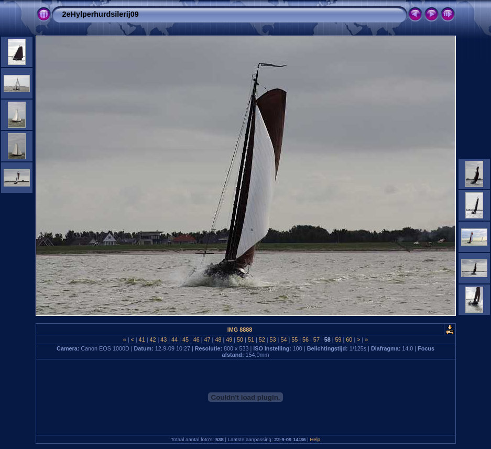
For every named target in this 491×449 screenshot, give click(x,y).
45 (185, 339)
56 (305, 339)
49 (229, 339)
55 (294, 339)
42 (152, 339)
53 (273, 339)
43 (163, 339)
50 (240, 339)
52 (262, 339)
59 (338, 339)
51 (251, 339)
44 (174, 339)
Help (315, 439)
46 (196, 339)
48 (218, 339)
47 (207, 339)
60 (349, 339)
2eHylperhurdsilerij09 (100, 14)
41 (142, 339)
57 (316, 339)
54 (283, 339)
